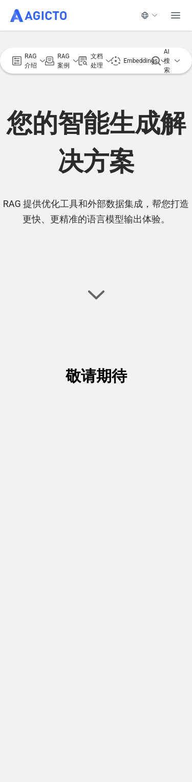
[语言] (149, 15)
